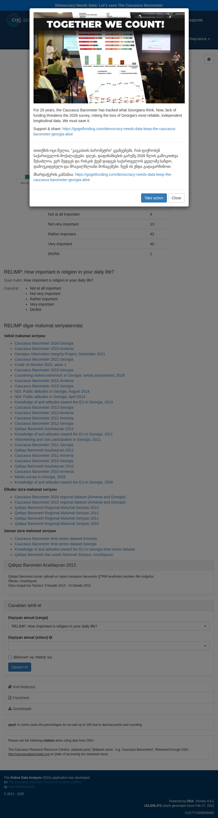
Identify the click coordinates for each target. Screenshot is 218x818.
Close (176, 198)
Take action (154, 198)
